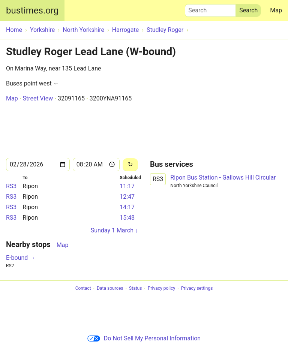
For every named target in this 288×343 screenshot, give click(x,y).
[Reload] (130, 164)
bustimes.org (32, 10)
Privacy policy (161, 288)
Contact (83, 288)
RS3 (11, 186)
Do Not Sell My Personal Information (144, 338)
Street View (37, 98)
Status (135, 288)
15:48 (127, 217)
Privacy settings (197, 288)
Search (210, 8)
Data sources (110, 288)
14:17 (127, 207)
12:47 (127, 196)
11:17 (127, 186)
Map (276, 10)
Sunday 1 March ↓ (114, 230)
